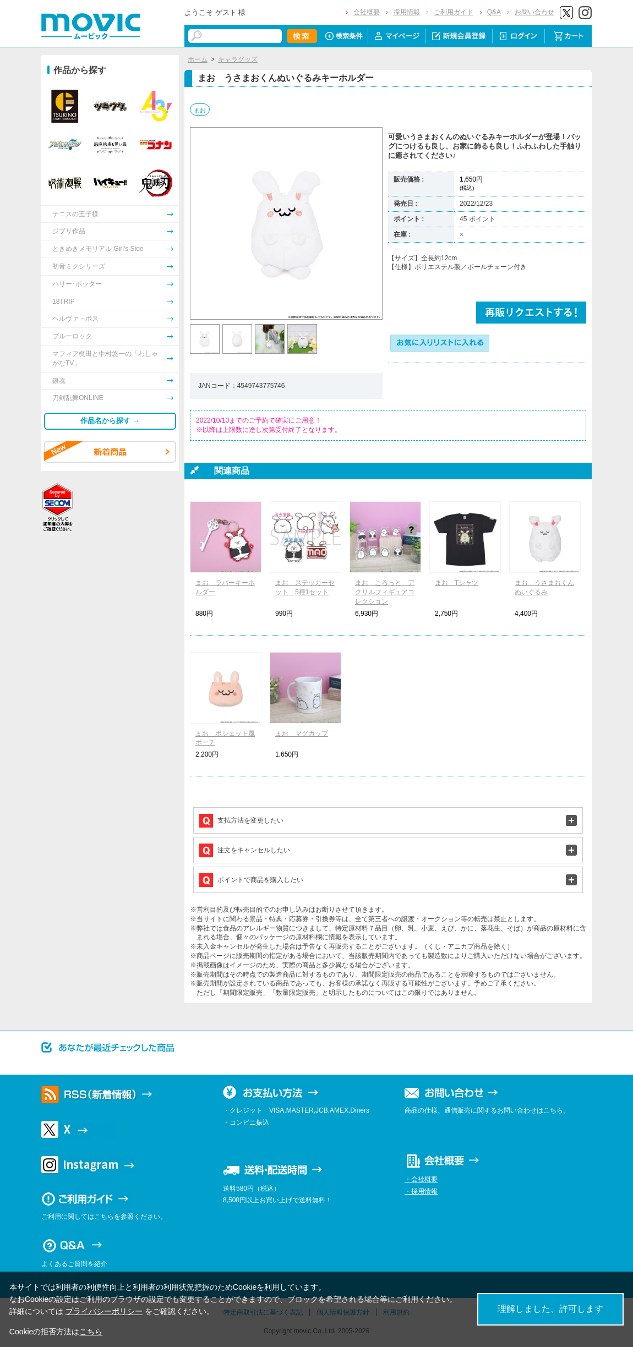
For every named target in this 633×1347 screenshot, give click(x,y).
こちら (90, 1331)
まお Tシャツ (456, 583)
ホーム (198, 59)
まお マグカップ (301, 733)
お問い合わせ (534, 12)
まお (200, 110)
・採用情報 (421, 1191)
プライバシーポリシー (104, 1311)
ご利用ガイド (453, 12)
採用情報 (407, 12)
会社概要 (366, 12)
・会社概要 (421, 1179)
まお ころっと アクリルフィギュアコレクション (384, 592)
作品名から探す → (110, 421)
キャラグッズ (238, 59)
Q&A (494, 12)
